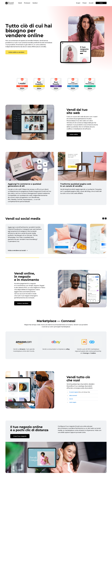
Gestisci (35, 3)
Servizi (71, 399)
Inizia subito (74, 134)
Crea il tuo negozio (19, 436)
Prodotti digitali (73, 392)
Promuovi (27, 3)
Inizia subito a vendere (16, 52)
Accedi (91, 3)
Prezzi (84, 3)
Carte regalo (72, 402)
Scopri (78, 3)
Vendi (20, 3)
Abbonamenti (73, 395)
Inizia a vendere (22, 303)
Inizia (101, 3)
